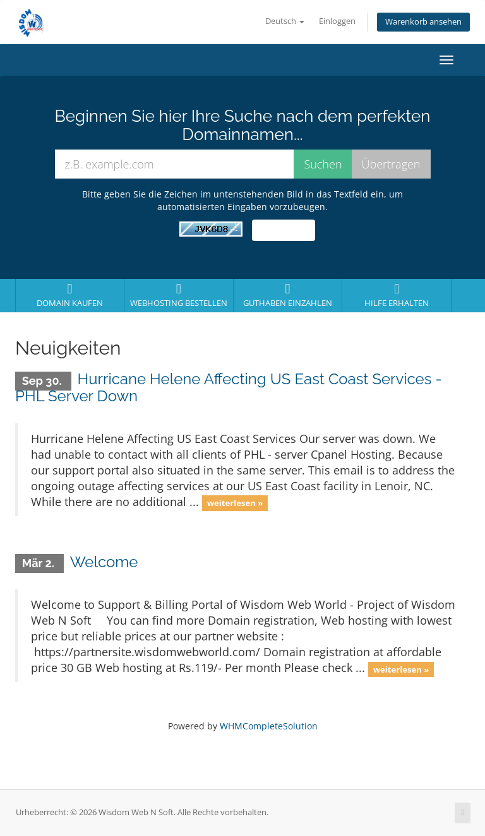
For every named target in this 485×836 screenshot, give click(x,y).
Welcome (104, 562)
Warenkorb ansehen (423, 21)
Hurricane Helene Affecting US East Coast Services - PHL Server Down (228, 387)
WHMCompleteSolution (269, 726)
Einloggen (337, 21)
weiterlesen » (235, 503)
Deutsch (284, 21)
